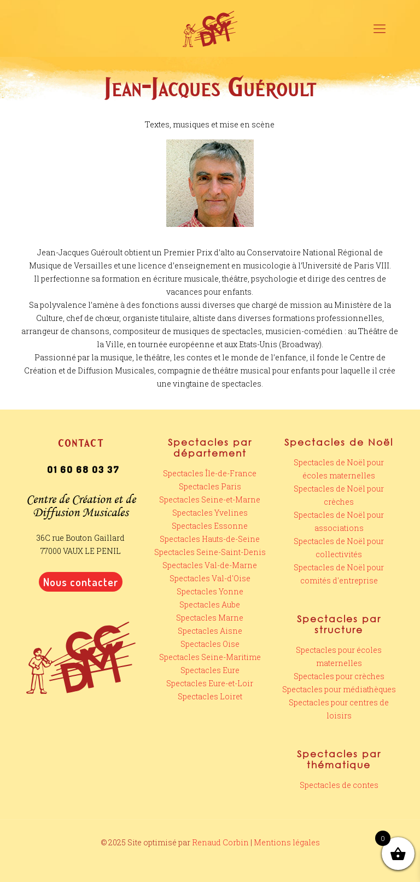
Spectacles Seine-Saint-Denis (210, 552)
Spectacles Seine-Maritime (210, 657)
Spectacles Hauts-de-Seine (210, 539)
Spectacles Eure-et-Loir (209, 683)
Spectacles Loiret (210, 696)
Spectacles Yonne (210, 591)
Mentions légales (287, 842)
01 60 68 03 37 (83, 469)
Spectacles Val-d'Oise (210, 578)
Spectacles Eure (210, 670)
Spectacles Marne (209, 617)
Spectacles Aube (209, 604)
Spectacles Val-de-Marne (209, 565)
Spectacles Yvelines (210, 512)
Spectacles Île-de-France (209, 473)
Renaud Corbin (220, 842)
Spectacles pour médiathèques (339, 689)
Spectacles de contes (339, 785)
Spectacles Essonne (210, 526)
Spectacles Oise (210, 644)
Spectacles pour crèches (339, 676)
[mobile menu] (379, 28)
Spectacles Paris (210, 486)
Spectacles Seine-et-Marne (209, 499)
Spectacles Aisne (210, 631)
